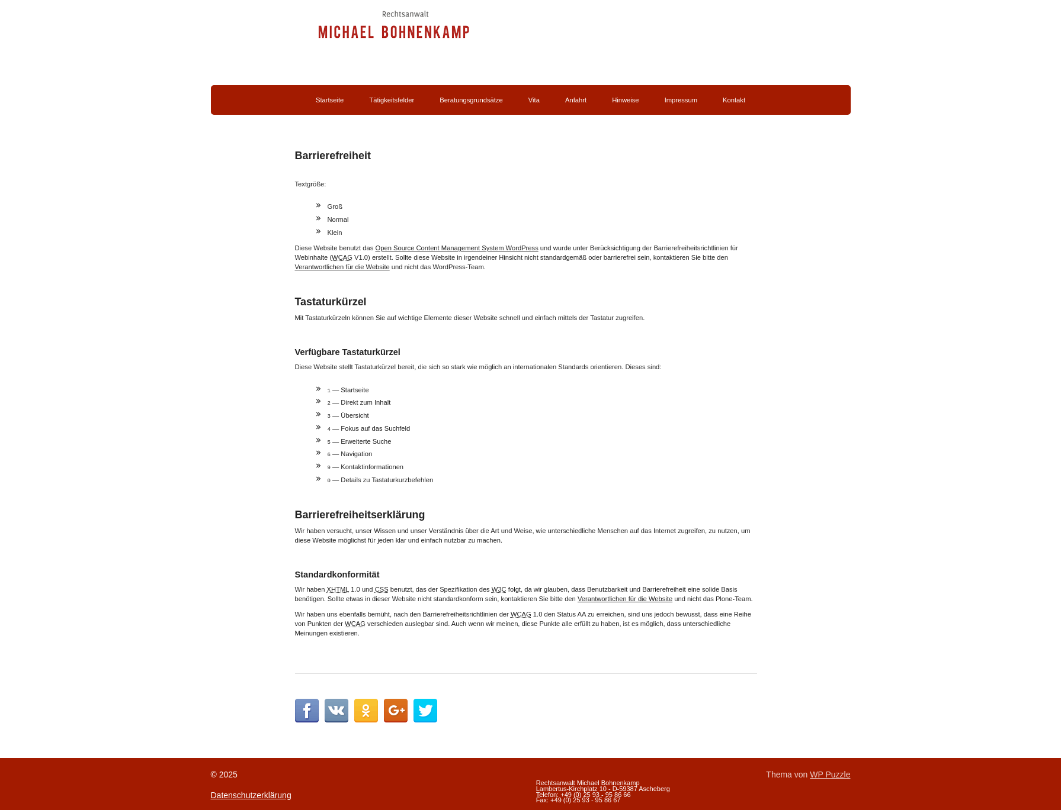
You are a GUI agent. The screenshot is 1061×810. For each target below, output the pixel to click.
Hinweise (625, 100)
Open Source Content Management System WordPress (456, 247)
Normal (338, 219)
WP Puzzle (830, 774)
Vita (534, 100)
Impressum (681, 100)
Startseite (330, 100)
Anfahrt (575, 100)
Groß (335, 206)
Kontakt (734, 100)
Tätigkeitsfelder (391, 100)
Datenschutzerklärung (251, 794)
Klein (335, 232)
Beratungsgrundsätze (471, 100)
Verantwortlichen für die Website (342, 266)
